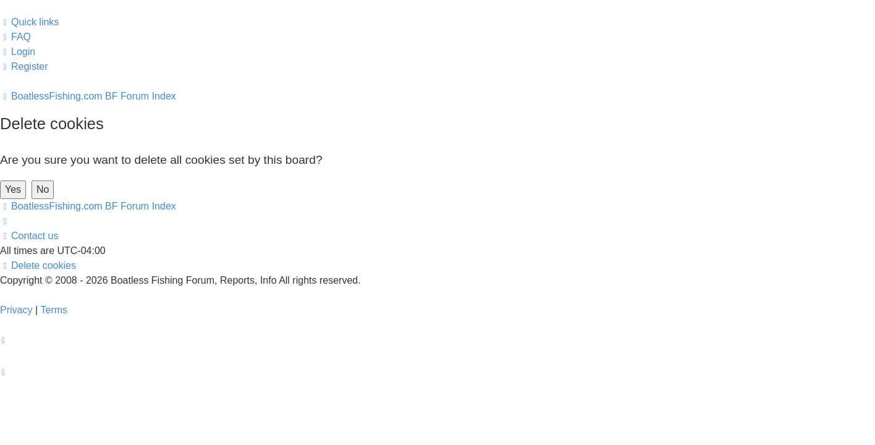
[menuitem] (15, 37)
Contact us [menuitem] (29, 236)
